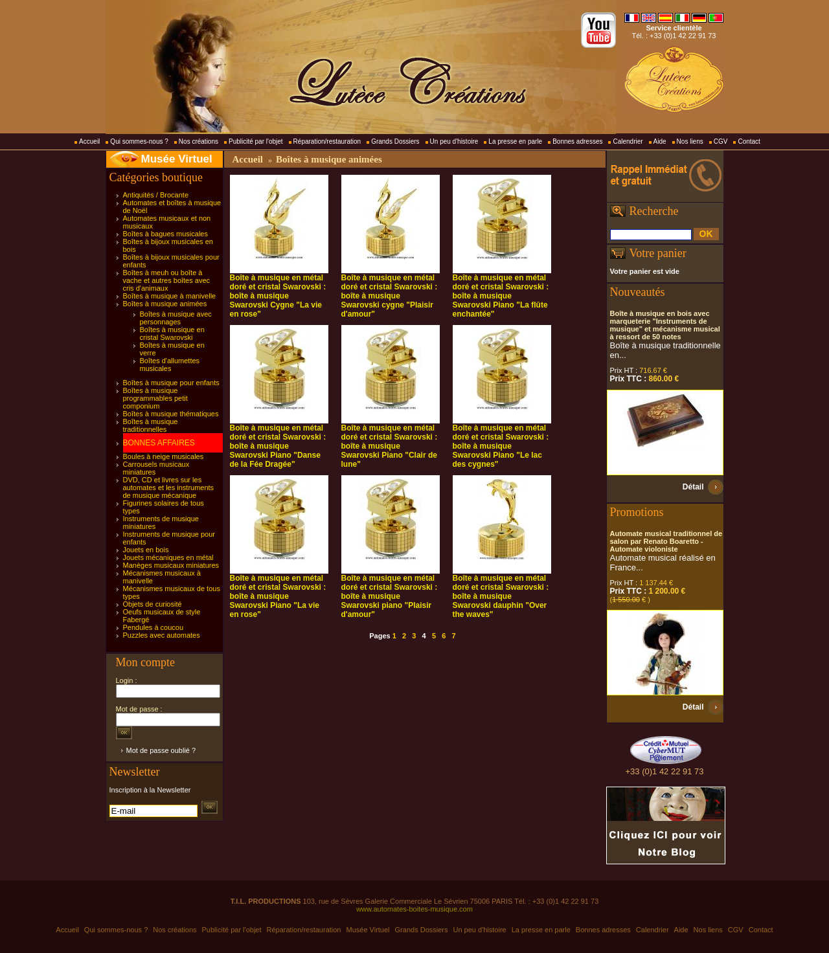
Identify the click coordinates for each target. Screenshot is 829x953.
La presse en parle (515, 141)
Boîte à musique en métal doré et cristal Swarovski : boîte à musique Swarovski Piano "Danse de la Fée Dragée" (278, 446)
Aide (659, 141)
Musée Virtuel (176, 159)
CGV (721, 141)
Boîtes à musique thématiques (171, 414)
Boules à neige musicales (163, 456)
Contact (749, 141)
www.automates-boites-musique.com (414, 909)
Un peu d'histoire (454, 141)
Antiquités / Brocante (156, 195)
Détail (693, 486)
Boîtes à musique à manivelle (169, 296)
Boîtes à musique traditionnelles (150, 425)
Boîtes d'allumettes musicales (170, 364)
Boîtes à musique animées (165, 304)
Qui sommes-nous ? (139, 141)
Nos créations (198, 141)
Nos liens (690, 141)
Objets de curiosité (152, 604)
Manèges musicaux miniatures (171, 565)
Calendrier (627, 141)
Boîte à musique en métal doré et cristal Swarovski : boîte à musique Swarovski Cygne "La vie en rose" (278, 296)
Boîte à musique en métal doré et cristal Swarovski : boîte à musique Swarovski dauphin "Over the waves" (501, 596)
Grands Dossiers (395, 141)
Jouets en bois (146, 550)
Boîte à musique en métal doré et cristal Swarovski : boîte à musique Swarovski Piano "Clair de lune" (389, 446)
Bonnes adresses (577, 141)
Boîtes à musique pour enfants (171, 383)
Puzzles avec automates (161, 635)
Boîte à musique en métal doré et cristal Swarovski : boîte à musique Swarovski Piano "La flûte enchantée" (501, 296)
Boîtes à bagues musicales (165, 234)
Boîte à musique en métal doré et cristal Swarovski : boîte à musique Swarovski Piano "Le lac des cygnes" (501, 446)
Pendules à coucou (153, 627)
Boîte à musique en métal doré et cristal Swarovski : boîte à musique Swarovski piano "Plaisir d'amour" (389, 596)
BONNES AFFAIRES (159, 442)
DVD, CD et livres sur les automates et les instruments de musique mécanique (168, 487)
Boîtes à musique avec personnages (176, 318)
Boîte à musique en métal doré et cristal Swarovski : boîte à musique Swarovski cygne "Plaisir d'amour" (389, 296)
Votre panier (658, 253)
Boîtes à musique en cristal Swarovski (172, 333)
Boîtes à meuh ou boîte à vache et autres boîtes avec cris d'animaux (166, 280)
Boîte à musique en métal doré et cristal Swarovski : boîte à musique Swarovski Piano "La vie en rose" (278, 596)
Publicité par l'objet (256, 141)
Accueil (89, 141)
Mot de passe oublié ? (161, 750)
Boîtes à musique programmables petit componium (155, 398)
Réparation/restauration (327, 141)
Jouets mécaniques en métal (168, 557)
